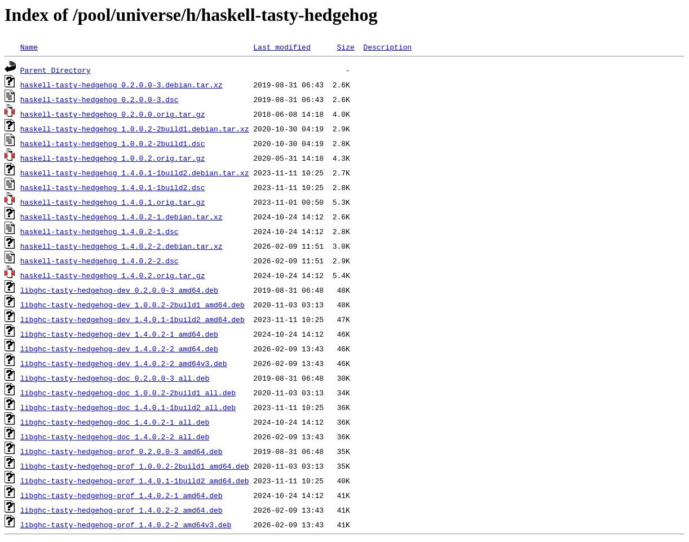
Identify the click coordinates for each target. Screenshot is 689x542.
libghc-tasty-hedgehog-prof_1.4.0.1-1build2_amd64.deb (134, 480)
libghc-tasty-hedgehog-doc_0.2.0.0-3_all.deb (114, 378)
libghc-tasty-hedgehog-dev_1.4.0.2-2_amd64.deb (119, 348)
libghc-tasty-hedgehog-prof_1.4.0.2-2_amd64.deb (121, 510)
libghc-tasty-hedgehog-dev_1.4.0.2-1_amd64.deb (119, 334)
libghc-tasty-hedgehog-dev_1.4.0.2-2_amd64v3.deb (123, 363)
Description (387, 47)
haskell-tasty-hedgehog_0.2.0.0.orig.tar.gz (112, 114)
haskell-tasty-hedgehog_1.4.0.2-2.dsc (99, 260)
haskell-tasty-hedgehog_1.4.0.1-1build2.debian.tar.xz (134, 173)
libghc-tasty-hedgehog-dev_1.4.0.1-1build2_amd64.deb (132, 319)
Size (345, 47)
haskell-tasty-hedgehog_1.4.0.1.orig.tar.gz (112, 202)
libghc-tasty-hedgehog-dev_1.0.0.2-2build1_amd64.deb (132, 304)
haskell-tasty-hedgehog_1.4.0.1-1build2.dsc (112, 187)
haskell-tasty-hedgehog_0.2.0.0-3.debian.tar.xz (121, 85)
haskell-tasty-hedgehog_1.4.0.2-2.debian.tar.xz (121, 246)
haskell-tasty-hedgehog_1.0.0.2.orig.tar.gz (112, 158)
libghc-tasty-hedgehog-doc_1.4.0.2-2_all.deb (114, 436)
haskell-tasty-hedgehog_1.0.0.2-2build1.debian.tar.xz (134, 129)
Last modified (281, 47)
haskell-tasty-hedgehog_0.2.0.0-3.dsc (99, 99)
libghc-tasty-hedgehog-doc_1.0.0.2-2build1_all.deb (128, 392)
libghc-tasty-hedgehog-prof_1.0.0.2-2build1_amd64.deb (134, 466)
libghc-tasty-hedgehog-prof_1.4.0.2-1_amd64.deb (121, 495)
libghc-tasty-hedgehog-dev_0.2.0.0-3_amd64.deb (119, 290)
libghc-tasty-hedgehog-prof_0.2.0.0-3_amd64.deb (121, 451)
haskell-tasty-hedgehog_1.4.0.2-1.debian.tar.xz (121, 216)
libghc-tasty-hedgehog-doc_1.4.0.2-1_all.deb (114, 422)
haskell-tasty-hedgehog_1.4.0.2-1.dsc (99, 231)
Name (29, 47)
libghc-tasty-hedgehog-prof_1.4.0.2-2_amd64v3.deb (125, 524)
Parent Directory (55, 70)
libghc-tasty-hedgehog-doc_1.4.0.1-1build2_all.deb (128, 407)
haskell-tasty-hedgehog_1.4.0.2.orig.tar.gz (112, 275)
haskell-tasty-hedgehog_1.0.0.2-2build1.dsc (112, 143)
